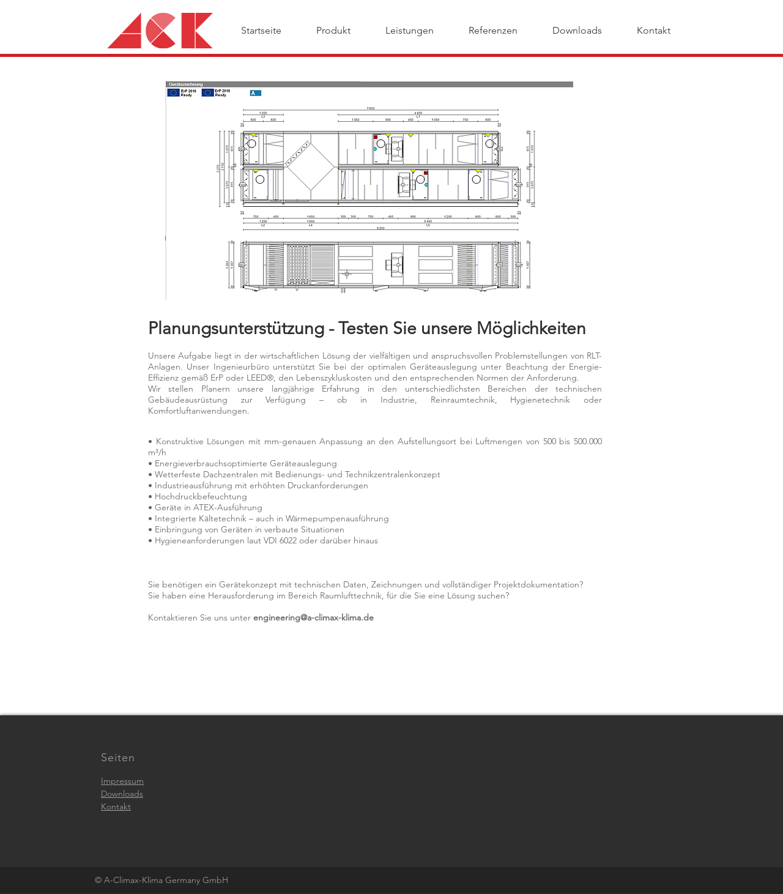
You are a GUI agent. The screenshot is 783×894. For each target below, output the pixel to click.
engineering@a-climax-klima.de (313, 617)
